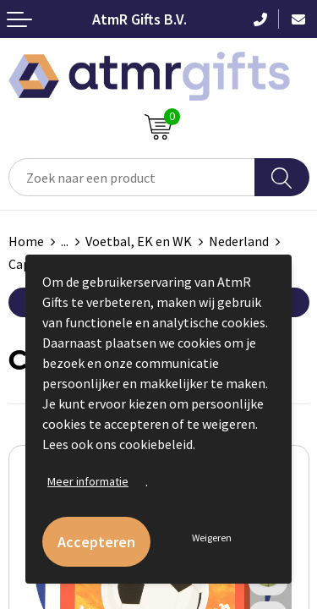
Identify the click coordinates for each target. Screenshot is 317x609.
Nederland (239, 241)
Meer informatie (87, 481)
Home (26, 241)
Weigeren (212, 537)
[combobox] (131, 177)
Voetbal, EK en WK (138, 241)
